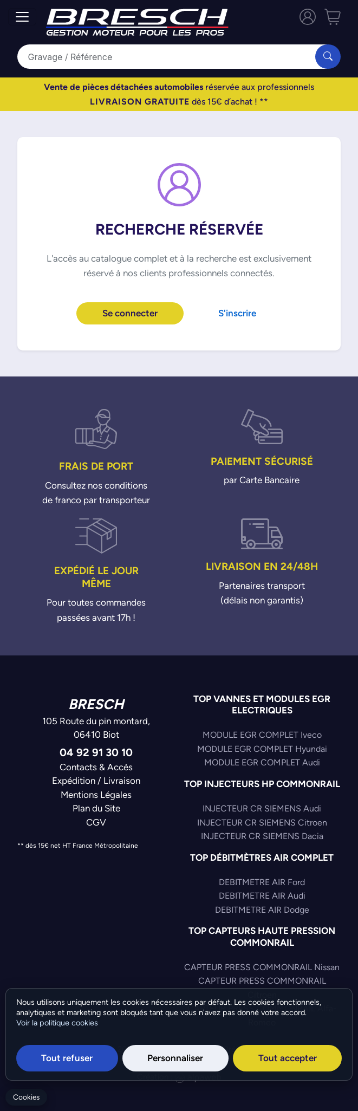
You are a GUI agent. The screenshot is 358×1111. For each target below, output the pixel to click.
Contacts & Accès (96, 767)
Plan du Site (96, 808)
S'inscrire (237, 313)
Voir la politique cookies (57, 1022)
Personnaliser (175, 1057)
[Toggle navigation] (22, 16)
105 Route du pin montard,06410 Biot (96, 728)
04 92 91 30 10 (96, 752)
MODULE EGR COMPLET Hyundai (262, 749)
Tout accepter (287, 1057)
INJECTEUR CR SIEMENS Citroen (262, 822)
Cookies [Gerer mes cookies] (26, 1097)
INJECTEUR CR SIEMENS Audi (262, 808)
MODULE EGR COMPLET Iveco (262, 735)
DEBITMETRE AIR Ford (262, 882)
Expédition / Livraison (96, 780)
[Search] (173, 56)
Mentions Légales (96, 794)
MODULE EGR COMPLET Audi (262, 762)
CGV (96, 822)
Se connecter (130, 313)
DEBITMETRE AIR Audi (262, 896)
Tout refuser (67, 1057)
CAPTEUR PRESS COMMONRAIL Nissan (262, 967)
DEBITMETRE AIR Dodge (262, 910)
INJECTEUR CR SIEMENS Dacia (262, 836)
